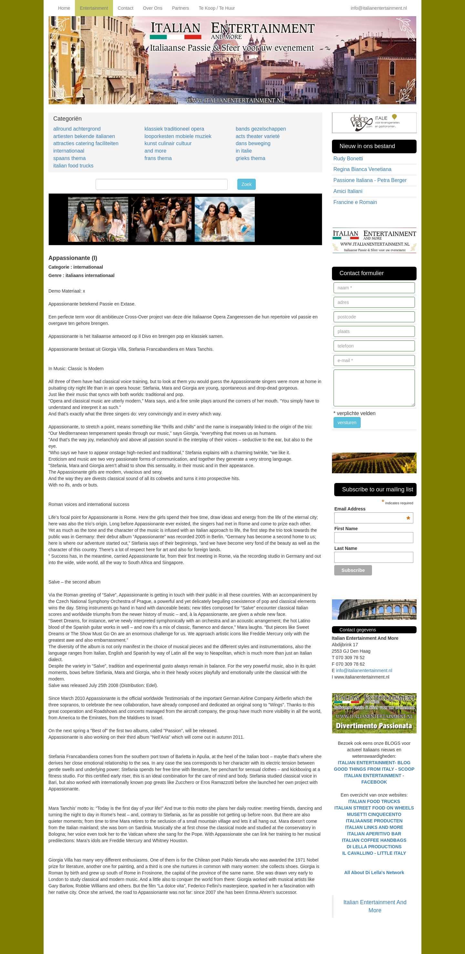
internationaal (68, 151)
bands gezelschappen (261, 129)
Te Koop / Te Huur (217, 8)
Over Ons (152, 8)
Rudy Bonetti (348, 158)
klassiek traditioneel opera (174, 129)
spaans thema (69, 158)
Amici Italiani (348, 191)
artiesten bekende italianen (84, 136)
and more (155, 151)
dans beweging (253, 143)
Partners (180, 8)
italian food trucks (73, 165)
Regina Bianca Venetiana (363, 169)
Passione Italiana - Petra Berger (370, 180)
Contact (125, 8)
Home (64, 8)
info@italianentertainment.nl (379, 8)
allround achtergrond (77, 129)
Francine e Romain (355, 202)
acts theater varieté (258, 136)
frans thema (157, 158)
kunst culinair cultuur (167, 143)
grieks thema (250, 158)
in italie (244, 151)
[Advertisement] (124, 931)
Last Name (345, 548)
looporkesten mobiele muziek (177, 136)
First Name (345, 528)
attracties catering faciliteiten (86, 143)
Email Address (372, 508)
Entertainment (94, 8)
